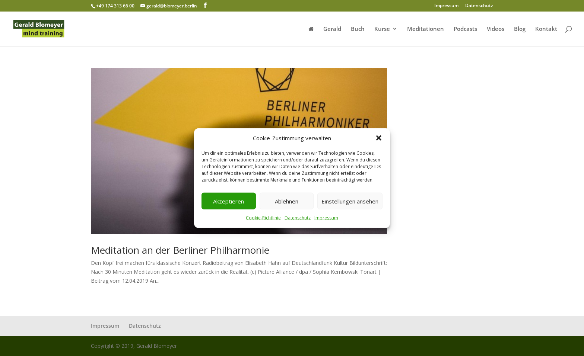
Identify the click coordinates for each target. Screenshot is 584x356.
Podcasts (465, 29)
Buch (358, 29)
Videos (495, 29)
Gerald (332, 29)
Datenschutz (298, 218)
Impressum (326, 218)
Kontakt (546, 29)
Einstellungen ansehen (349, 201)
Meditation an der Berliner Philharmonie (180, 250)
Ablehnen (286, 201)
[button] (379, 138)
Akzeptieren (228, 201)
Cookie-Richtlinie (263, 218)
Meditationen (425, 29)
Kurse (382, 29)
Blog (520, 29)
